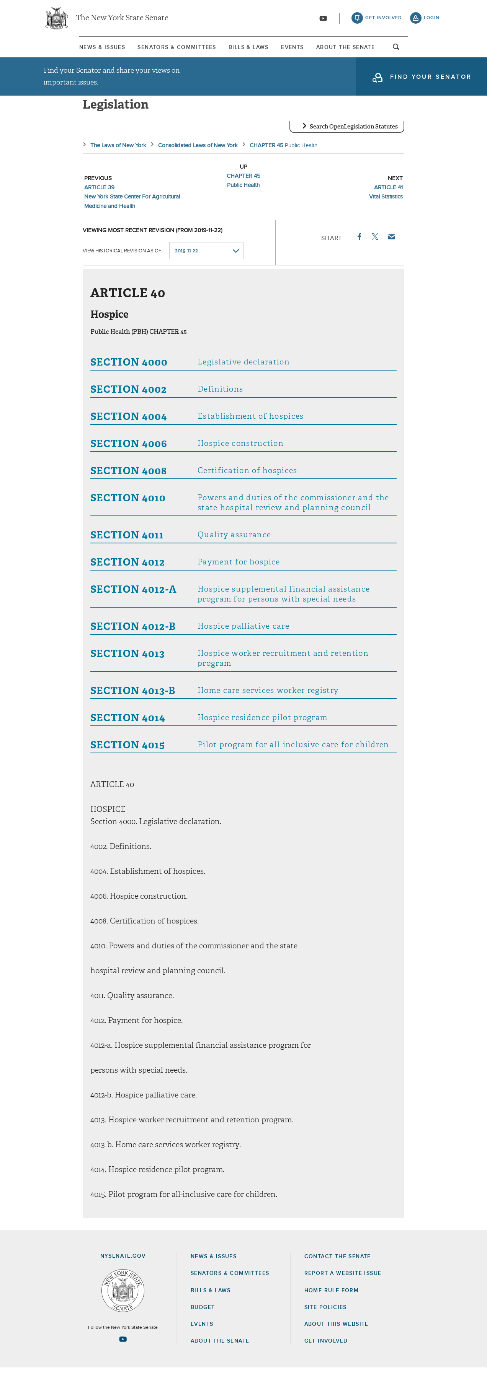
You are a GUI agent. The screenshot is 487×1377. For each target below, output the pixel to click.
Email (391, 246)
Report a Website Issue (343, 1282)
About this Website (336, 1333)
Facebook (358, 246)
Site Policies (325, 1316)
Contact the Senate (337, 1265)
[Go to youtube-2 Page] (123, 1348)
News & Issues (67, 49)
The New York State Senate (122, 19)
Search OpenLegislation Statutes (354, 136)
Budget (203, 1316)
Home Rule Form (331, 1299)
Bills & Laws (245, 49)
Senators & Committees (157, 49)
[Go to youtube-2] (323, 19)
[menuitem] (67, 49)
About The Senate (374, 49)
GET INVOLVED (326, 1350)
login (432, 19)
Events (305, 49)
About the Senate (220, 1350)
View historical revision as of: (122, 260)
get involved (383, 19)
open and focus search (432, 51)
